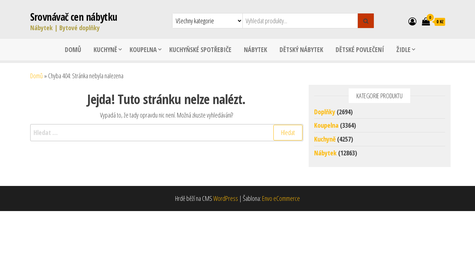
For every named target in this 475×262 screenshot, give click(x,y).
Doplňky (324, 111)
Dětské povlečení (360, 49)
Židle (403, 49)
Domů (73, 49)
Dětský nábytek (301, 49)
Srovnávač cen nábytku (74, 17)
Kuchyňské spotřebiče (200, 49)
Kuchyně (105, 49)
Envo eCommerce (281, 198)
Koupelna (143, 49)
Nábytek (255, 49)
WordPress (225, 198)
